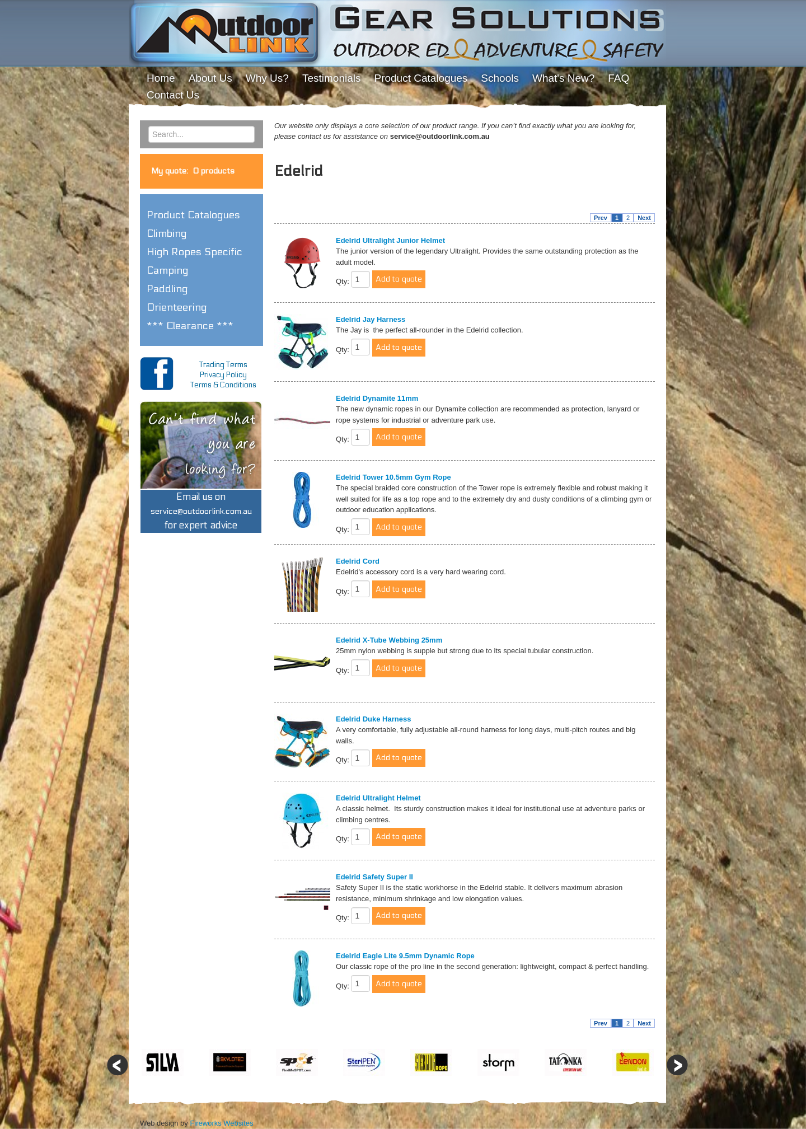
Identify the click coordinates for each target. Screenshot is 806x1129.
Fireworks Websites (221, 1123)
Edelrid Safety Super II (374, 877)
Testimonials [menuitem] (331, 78)
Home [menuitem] (161, 78)
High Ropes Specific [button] (194, 252)
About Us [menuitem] (210, 78)
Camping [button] (168, 270)
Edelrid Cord (357, 561)
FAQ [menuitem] (618, 78)
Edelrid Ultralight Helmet (378, 798)
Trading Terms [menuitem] (223, 365)
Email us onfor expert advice (201, 511)
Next (644, 217)
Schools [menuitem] (500, 78)
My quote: (193, 171)
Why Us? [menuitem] (267, 78)
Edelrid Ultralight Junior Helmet (390, 240)
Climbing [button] (167, 233)
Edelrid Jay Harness (370, 319)
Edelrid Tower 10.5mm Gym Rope (393, 477)
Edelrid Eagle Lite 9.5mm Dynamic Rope (405, 956)
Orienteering (177, 307)
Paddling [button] (167, 289)
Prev (600, 217)
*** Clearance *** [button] (190, 326)
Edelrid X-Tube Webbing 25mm (389, 640)
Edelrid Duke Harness (373, 719)
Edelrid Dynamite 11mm (377, 398)
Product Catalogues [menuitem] (420, 78)
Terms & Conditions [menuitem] (223, 385)
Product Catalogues (193, 215)
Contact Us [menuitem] (173, 95)
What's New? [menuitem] (563, 78)
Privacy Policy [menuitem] (223, 375)
